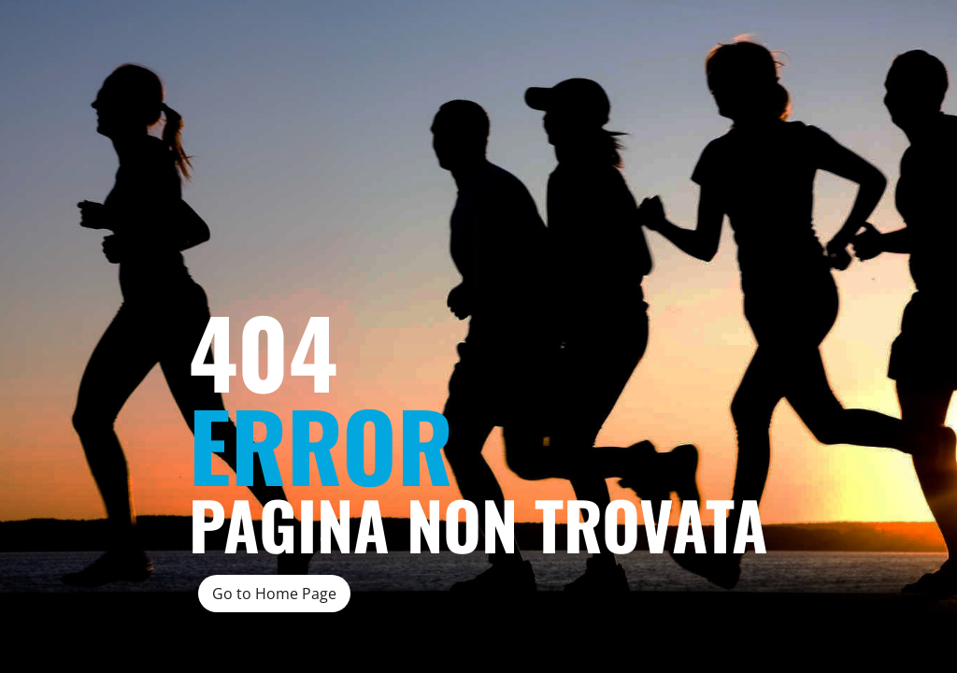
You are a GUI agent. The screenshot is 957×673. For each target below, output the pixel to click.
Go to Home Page (274, 593)
